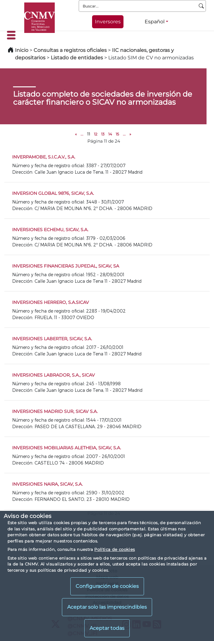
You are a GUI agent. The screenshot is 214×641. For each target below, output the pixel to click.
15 (117, 134)
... (82, 134)
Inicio (21, 50)
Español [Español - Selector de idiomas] (155, 22)
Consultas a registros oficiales (70, 50)
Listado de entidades (77, 58)
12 (95, 134)
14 (110, 134)
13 (103, 134)
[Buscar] (201, 6)
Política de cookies (114, 549)
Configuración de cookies (107, 586)
